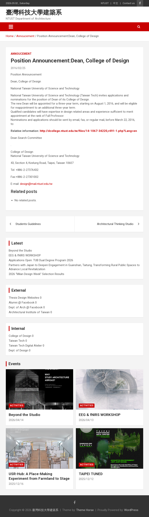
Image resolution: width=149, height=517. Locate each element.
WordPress (131, 510)
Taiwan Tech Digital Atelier (25, 345)
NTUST (105, 3)
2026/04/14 (16, 420)
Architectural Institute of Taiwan (29, 312)
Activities (16, 405)
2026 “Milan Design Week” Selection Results (36, 274)
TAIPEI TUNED (91, 474)
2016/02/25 (18, 68)
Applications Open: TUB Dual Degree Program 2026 (41, 260)
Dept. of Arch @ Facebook (25, 307)
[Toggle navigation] (11, 26)
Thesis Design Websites (24, 297)
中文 (115, 3)
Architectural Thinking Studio (115, 224)
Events (15, 363)
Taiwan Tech (17, 340)
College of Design (20, 336)
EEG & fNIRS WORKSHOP (25, 255)
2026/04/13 (86, 420)
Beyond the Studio (20, 250)
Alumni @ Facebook (21, 302)
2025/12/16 (16, 483)
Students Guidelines (28, 224)
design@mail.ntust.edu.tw (36, 184)
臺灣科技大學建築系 (34, 12)
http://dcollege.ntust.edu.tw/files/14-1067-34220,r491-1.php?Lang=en (88, 131)
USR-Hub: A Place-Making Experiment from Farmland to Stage (39, 476)
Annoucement (21, 53)
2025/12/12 (86, 479)
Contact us (129, 3)
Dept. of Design (18, 350)
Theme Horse (85, 510)
